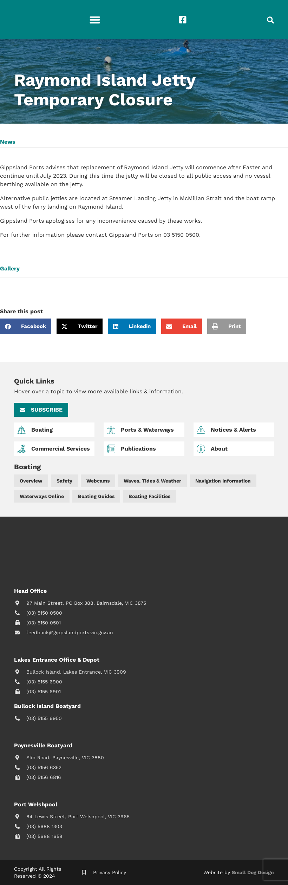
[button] (94, 19)
